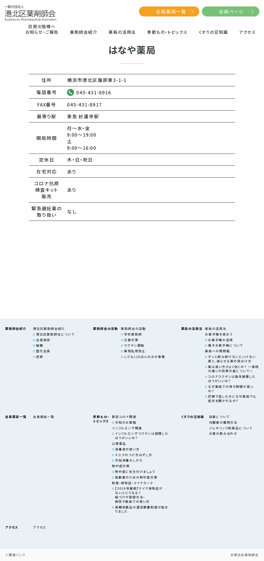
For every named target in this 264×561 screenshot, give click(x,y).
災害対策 (131, 340)
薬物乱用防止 (134, 351)
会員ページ (231, 11)
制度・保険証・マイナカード (132, 483)
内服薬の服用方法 (223, 422)
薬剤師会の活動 (133, 328)
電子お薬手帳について (225, 345)
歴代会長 (43, 351)
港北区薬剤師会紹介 (49, 328)
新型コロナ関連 (124, 416)
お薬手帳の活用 (220, 340)
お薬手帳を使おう (219, 334)
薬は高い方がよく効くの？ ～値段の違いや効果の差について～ (233, 368)
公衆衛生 (119, 443)
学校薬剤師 (133, 334)
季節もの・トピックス (167, 32)
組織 (39, 345)
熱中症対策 (121, 466)
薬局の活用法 (122, 32)
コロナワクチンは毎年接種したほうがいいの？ (231, 378)
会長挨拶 (43, 340)
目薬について (219, 416)
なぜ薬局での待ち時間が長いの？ (230, 388)
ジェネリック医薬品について (230, 428)
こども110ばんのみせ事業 (144, 356)
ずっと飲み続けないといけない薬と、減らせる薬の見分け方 (232, 358)
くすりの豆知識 (213, 32)
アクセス (247, 32)
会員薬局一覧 (171, 11)
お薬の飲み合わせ (223, 433)
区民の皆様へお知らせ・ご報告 (42, 29)
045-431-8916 (93, 92)
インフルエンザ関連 (127, 428)
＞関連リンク (15, 554)
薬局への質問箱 (217, 351)
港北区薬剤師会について (55, 334)
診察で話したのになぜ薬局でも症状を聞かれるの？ (232, 398)
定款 (39, 356)
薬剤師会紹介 (83, 32)
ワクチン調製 (134, 345)
